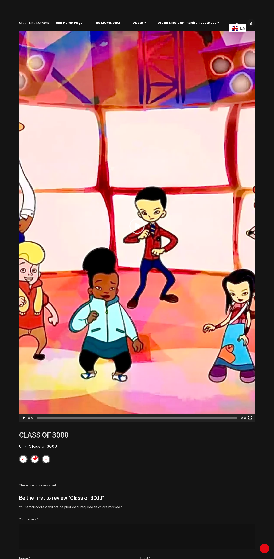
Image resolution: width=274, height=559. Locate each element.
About (140, 23)
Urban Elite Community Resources (189, 23)
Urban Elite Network (34, 23)
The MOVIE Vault (108, 23)
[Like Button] (35, 459)
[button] (137, 226)
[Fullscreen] (250, 418)
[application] (137, 226)
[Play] (24, 418)
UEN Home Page (69, 23)
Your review (29, 519)
